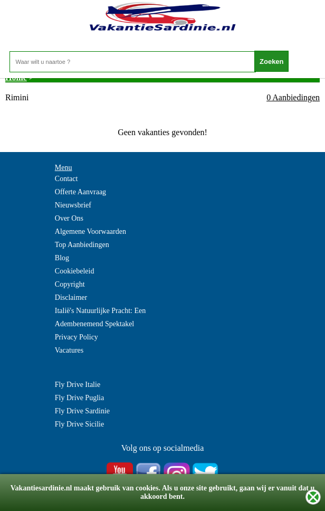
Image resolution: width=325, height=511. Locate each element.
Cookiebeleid (74, 271)
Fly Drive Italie (77, 385)
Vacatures (69, 350)
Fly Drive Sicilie (79, 424)
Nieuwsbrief (73, 205)
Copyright (70, 284)
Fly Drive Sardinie (82, 411)
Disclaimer (71, 297)
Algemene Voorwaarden (90, 231)
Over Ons (69, 218)
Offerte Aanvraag (80, 192)
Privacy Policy (76, 337)
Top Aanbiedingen (82, 245)
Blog (62, 258)
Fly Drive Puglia (79, 398)
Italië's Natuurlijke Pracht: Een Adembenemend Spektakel (100, 317)
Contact (66, 179)
